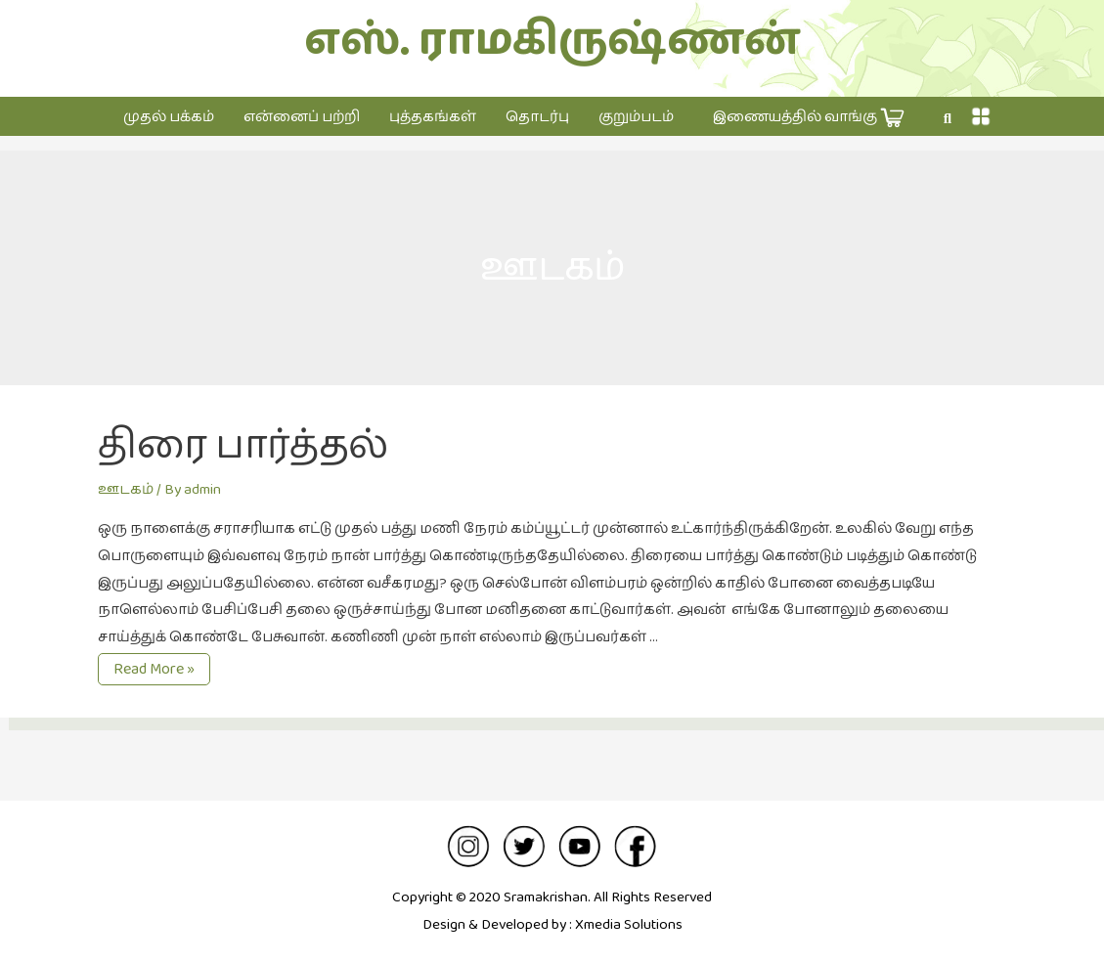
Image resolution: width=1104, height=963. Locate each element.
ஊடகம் (126, 489)
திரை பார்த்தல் (243, 446)
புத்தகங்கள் (432, 117)
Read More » (153, 669)
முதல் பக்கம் (168, 117)
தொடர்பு (537, 117)
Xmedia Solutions (629, 924)
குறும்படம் (636, 117)
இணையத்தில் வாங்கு (809, 118)
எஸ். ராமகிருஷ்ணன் (552, 40)
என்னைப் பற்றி (301, 117)
